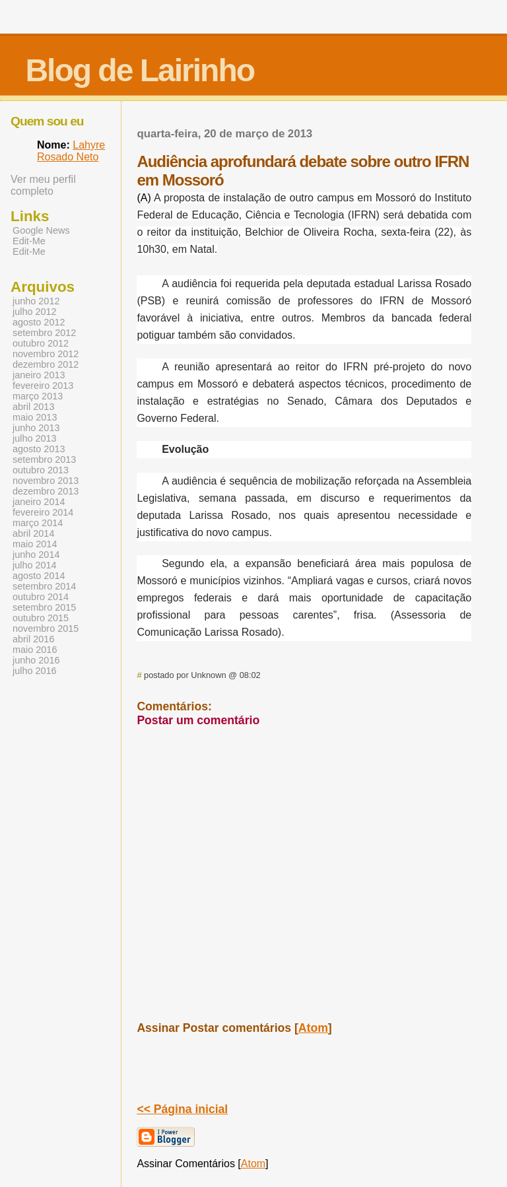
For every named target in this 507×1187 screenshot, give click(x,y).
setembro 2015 (44, 607)
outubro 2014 (41, 597)
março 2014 (38, 523)
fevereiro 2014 (43, 512)
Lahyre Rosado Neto (71, 150)
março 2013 (38, 396)
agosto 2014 (39, 575)
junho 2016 (36, 660)
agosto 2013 (39, 449)
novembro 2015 (46, 628)
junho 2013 (36, 428)
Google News (41, 230)
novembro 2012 (46, 354)
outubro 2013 (41, 470)
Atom (313, 1027)
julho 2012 (35, 311)
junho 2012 (36, 301)
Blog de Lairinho (139, 70)
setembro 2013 (44, 459)
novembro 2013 (46, 480)
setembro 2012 (44, 332)
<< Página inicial (182, 1109)
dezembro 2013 (46, 491)
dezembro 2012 (46, 364)
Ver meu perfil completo (43, 185)
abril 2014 (33, 533)
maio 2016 (35, 649)
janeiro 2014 (39, 501)
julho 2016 (35, 670)
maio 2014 (35, 544)
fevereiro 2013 (43, 385)
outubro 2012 (41, 343)
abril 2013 (33, 406)
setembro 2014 (44, 586)
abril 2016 (33, 639)
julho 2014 (35, 565)
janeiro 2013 (39, 375)
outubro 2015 (41, 618)
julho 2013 (35, 438)
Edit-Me (29, 241)
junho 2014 (36, 554)
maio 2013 (35, 417)
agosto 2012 (39, 322)
